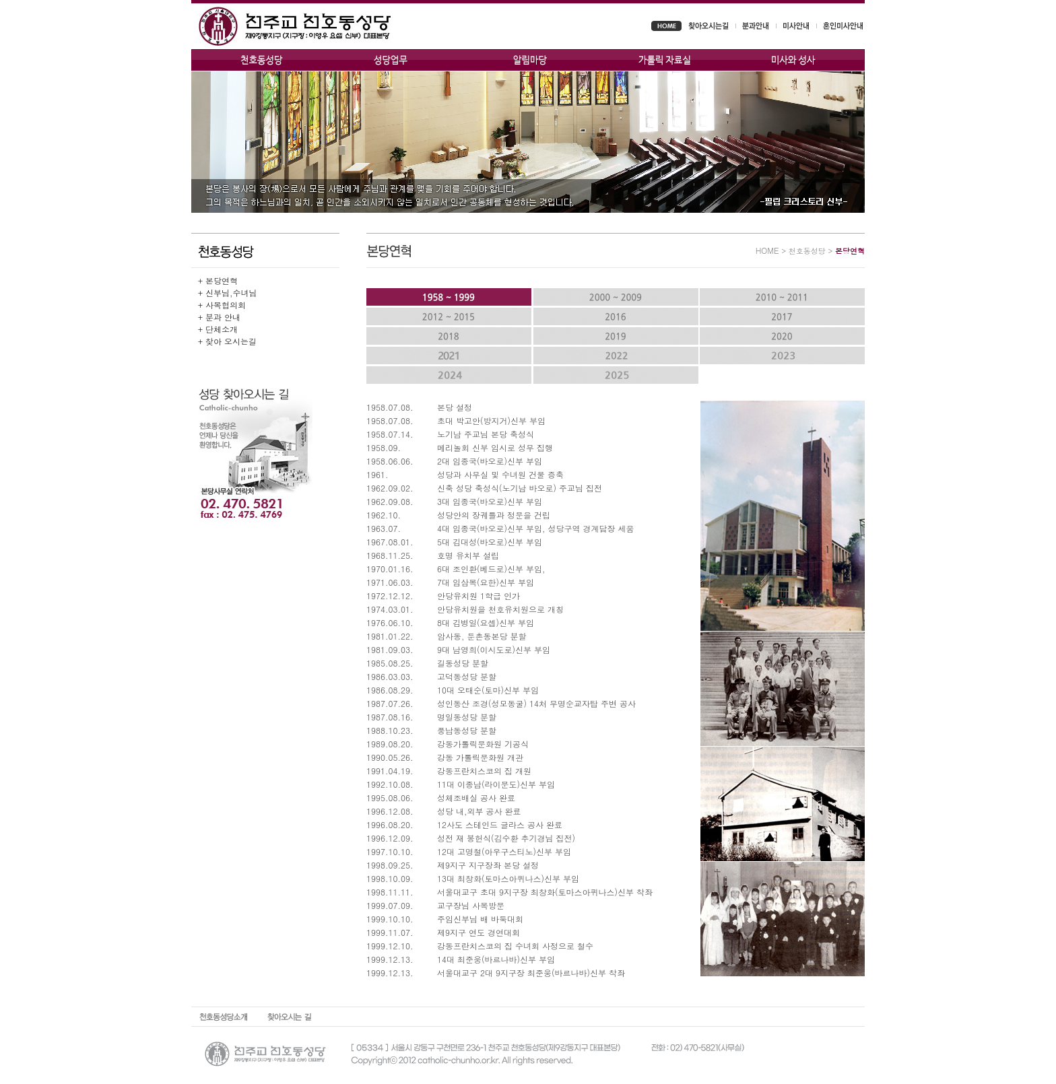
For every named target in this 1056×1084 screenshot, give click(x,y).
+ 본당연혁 (218, 280)
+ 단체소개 (218, 329)
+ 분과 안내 (219, 317)
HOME (767, 250)
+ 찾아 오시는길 (227, 341)
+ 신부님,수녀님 (227, 292)
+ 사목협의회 (222, 304)
